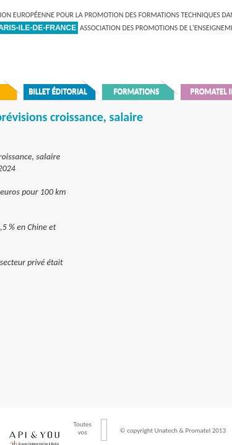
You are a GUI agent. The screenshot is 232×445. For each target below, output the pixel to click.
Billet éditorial (57, 91)
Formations (137, 91)
